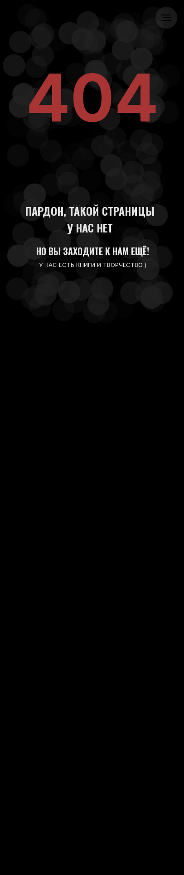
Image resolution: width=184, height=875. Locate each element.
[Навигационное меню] (166, 18)
